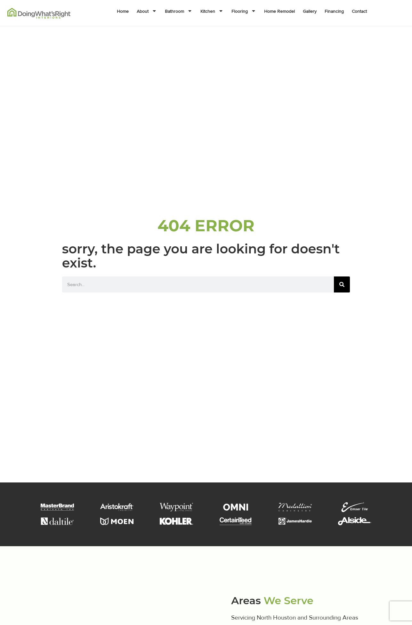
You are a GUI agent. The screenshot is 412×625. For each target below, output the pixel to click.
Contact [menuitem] (359, 11)
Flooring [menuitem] (243, 11)
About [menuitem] (147, 11)
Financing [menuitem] (334, 11)
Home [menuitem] (123, 11)
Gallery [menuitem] (310, 11)
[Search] (342, 284)
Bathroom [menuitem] (178, 11)
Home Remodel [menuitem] (279, 11)
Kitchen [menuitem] (211, 11)
